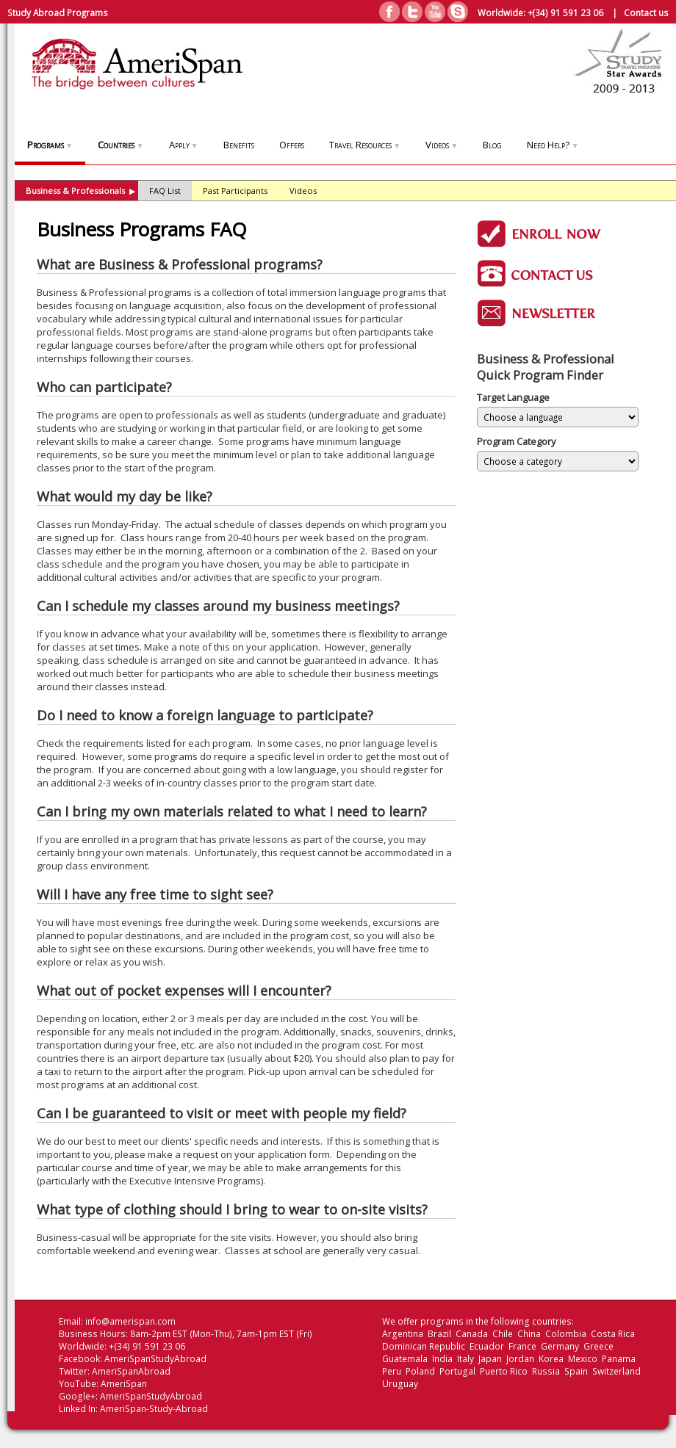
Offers (291, 144)
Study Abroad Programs (57, 12)
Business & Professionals (80, 190)
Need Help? (552, 144)
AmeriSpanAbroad (131, 1371)
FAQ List (165, 190)
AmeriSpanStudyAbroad (155, 1359)
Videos (441, 144)
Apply (183, 144)
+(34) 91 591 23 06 (565, 12)
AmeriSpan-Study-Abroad (154, 1408)
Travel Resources (364, 144)
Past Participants (235, 190)
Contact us (646, 12)
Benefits (238, 144)
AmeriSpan (124, 1384)
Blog (492, 144)
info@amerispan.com (130, 1321)
